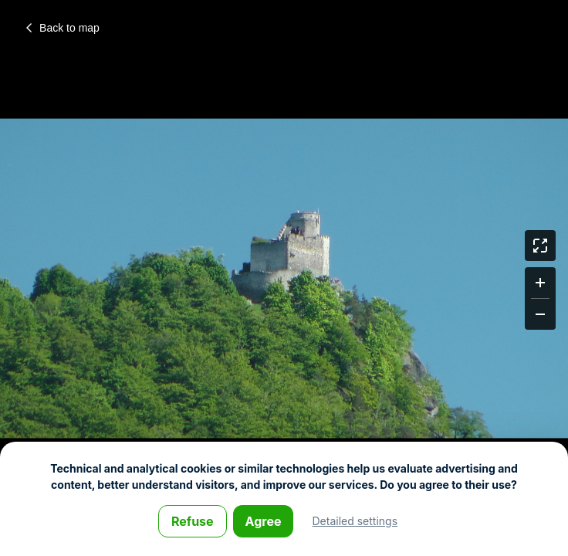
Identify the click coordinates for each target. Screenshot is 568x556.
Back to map (63, 28)
